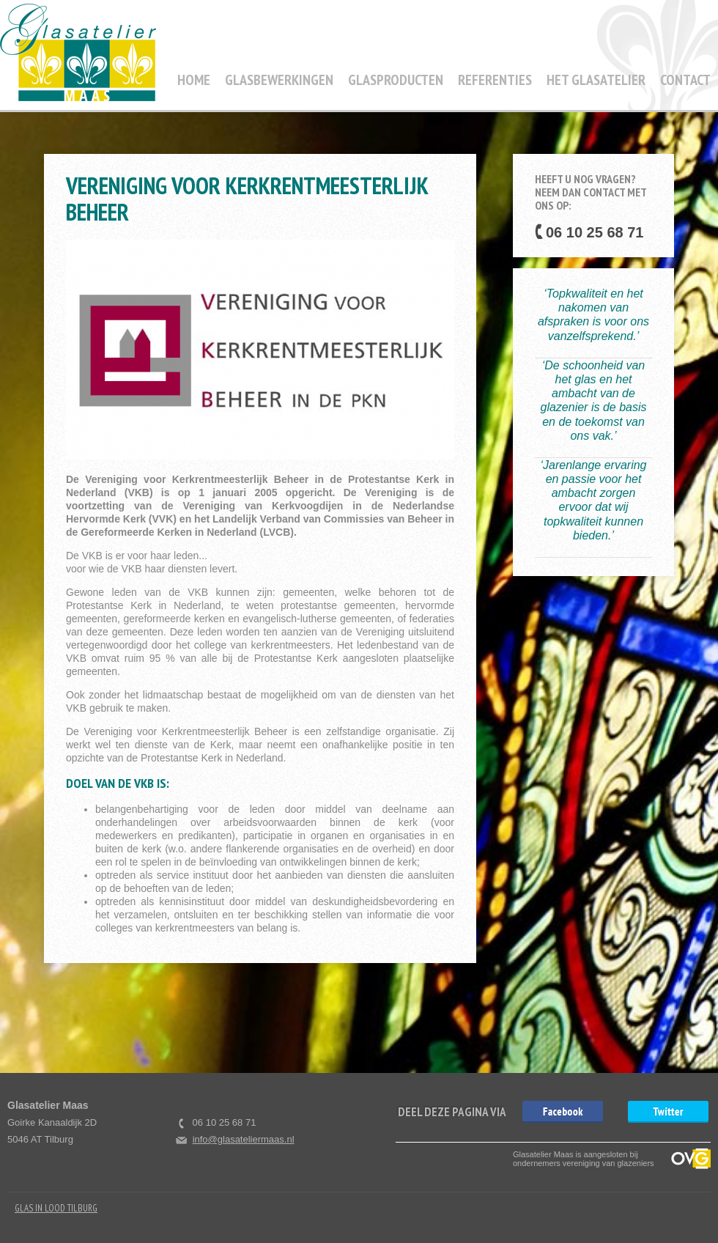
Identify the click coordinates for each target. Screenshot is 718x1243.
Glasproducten (395, 79)
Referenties (495, 79)
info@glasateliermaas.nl (244, 1139)
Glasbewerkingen (279, 79)
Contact (685, 79)
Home (193, 79)
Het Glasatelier (596, 79)
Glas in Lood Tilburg (56, 1208)
